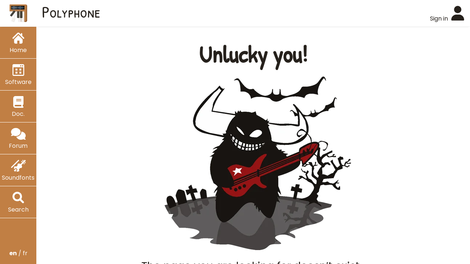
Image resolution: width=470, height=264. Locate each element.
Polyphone (71, 12)
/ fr (18, 253)
